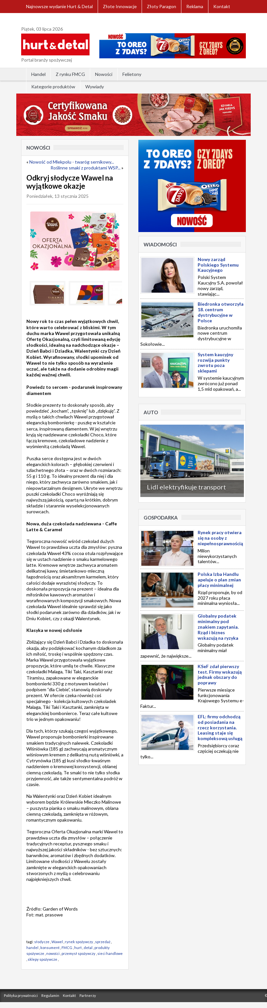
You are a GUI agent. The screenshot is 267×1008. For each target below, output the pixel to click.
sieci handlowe (110, 953)
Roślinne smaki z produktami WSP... (85, 167)
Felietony (131, 74)
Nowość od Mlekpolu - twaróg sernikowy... (71, 162)
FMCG (67, 947)
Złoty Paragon (161, 6)
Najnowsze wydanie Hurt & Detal (59, 6)
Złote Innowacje (120, 6)
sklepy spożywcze (42, 959)
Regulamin (50, 995)
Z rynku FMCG (70, 74)
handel (32, 947)
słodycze (41, 942)
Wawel (57, 942)
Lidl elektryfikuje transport (186, 487)
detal (88, 947)
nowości (53, 953)
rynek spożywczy (79, 942)
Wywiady (94, 86)
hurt (78, 947)
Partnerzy (87, 995)
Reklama (194, 6)
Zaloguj (33, 19)
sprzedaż (102, 942)
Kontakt (221, 6)
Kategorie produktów (53, 86)
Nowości (103, 74)
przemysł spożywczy (78, 953)
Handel (38, 74)
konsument (50, 947)
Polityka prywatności (21, 995)
